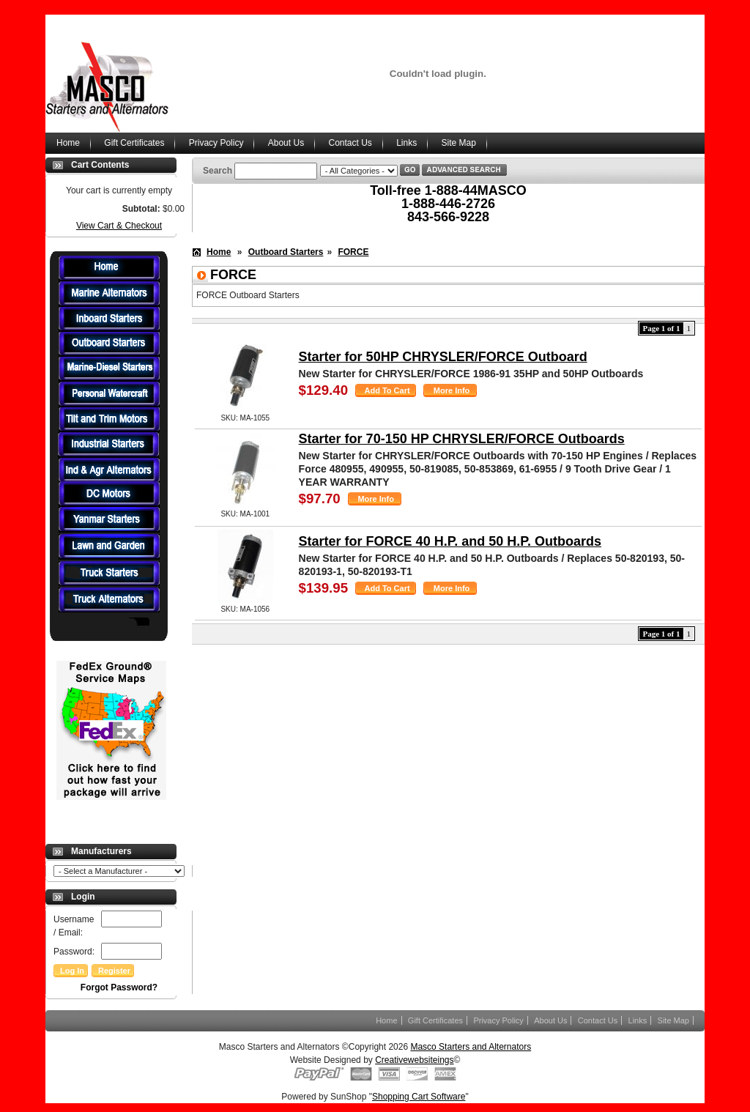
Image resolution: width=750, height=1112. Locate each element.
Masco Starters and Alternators (470, 1047)
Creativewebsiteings (414, 1060)
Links (406, 143)
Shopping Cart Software (418, 1096)
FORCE (353, 252)
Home (68, 143)
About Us (286, 143)
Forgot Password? (119, 987)
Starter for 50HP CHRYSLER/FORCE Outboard (443, 356)
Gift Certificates (134, 143)
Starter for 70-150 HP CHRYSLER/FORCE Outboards (462, 438)
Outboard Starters (286, 252)
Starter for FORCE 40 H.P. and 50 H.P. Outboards (450, 541)
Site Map (459, 143)
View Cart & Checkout (119, 225)
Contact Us (349, 143)
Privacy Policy (216, 143)
